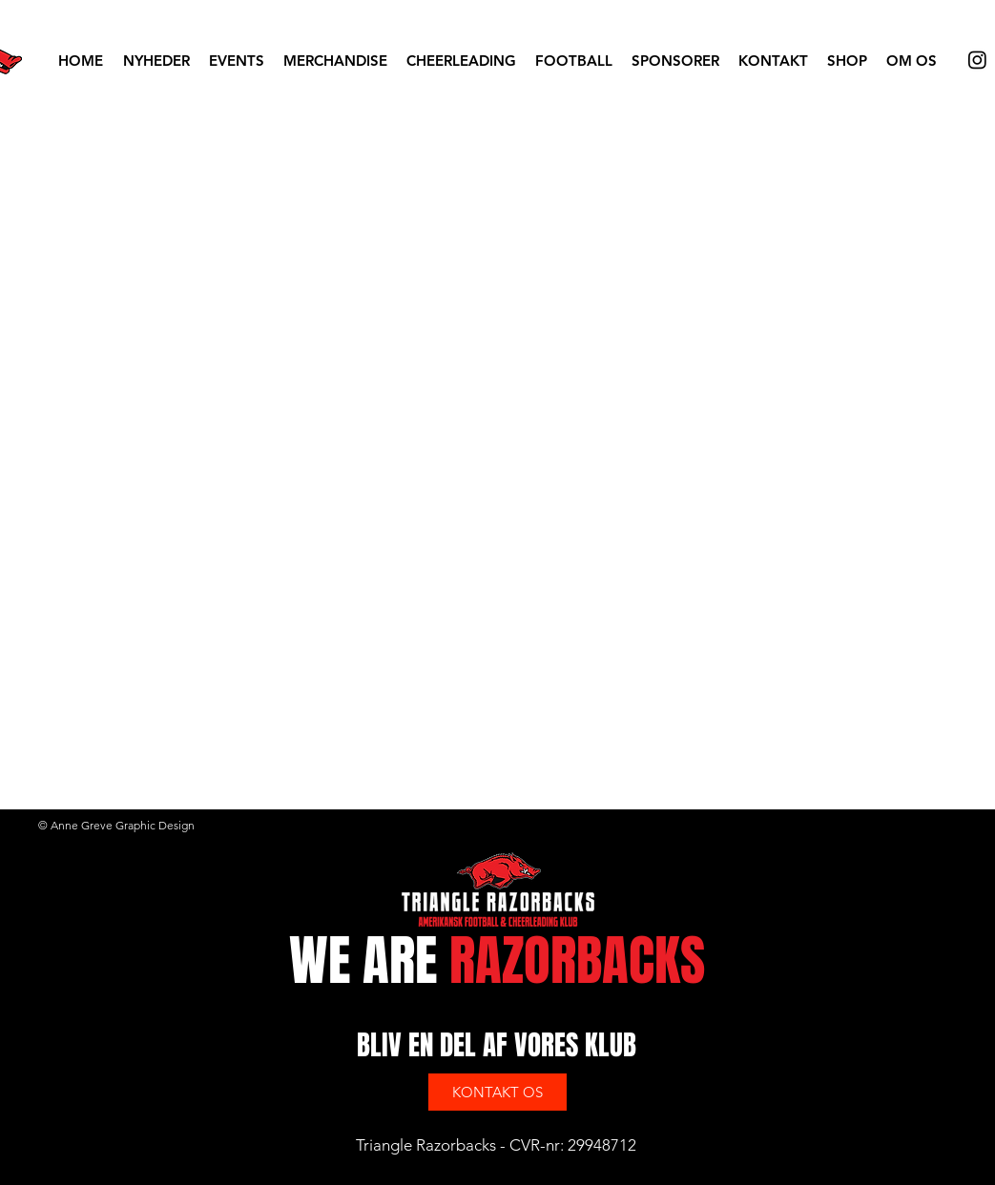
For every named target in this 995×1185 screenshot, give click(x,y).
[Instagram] (977, 60)
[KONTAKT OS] (497, 1092)
